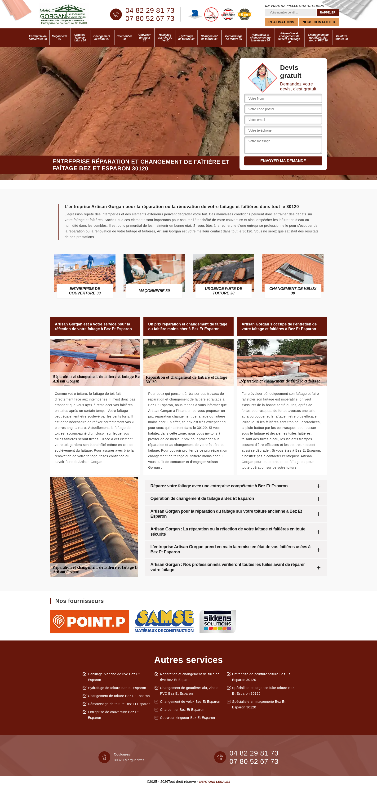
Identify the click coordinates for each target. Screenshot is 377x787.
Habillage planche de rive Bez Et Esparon (114, 677)
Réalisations (281, 22)
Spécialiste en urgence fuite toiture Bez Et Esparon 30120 (263, 690)
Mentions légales (214, 781)
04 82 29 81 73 (149, 10)
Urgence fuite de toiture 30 (80, 37)
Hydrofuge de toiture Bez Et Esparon (117, 688)
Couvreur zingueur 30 (144, 37)
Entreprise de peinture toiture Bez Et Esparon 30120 (261, 677)
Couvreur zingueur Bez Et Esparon (187, 718)
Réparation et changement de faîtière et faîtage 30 (289, 38)
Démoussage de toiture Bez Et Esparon (119, 704)
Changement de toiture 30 (209, 38)
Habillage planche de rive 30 (165, 37)
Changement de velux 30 (101, 38)
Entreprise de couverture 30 (38, 38)
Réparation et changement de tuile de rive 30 (260, 37)
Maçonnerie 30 (59, 38)
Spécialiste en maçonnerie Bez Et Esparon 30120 (258, 704)
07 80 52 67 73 (149, 18)
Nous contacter (318, 22)
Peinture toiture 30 (341, 38)
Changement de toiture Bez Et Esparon (119, 696)
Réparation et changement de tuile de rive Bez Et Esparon (190, 677)
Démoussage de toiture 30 (234, 38)
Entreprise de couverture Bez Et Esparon (113, 715)
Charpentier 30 (124, 38)
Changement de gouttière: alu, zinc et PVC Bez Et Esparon (189, 690)
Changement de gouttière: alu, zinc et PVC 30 (318, 37)
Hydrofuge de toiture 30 (186, 38)
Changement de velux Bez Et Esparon (190, 701)
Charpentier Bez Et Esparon (182, 709)
